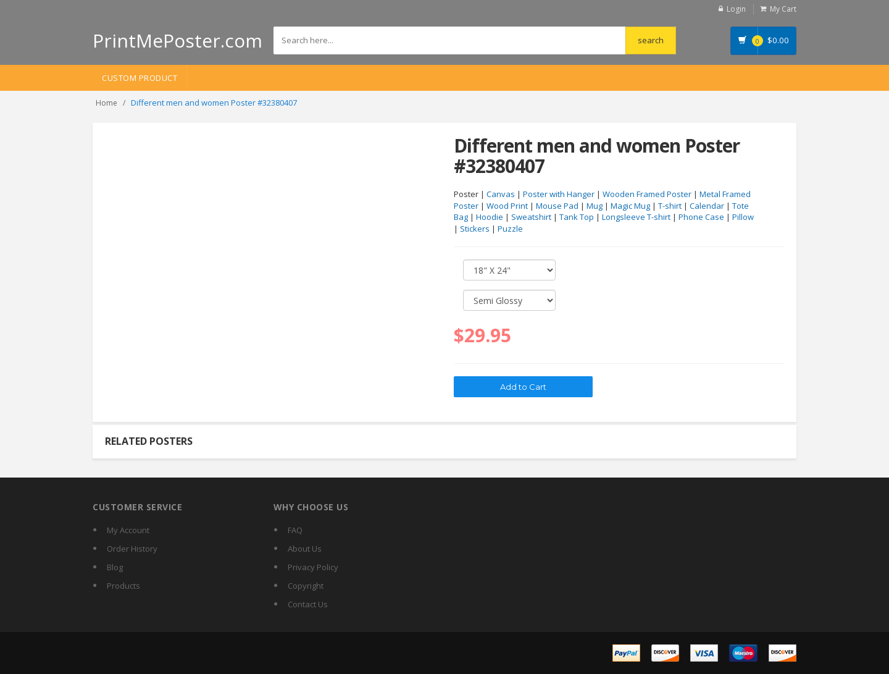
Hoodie (489, 216)
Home (106, 103)
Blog (115, 567)
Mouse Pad (557, 205)
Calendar (707, 205)
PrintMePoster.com (177, 40)
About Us (305, 548)
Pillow (743, 216)
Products (123, 585)
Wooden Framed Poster (647, 194)
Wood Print (507, 205)
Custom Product (139, 77)
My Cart (783, 9)
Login (736, 9)
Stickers (475, 228)
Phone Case (701, 216)
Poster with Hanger (559, 194)
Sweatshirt (531, 216)
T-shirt (670, 205)
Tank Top (576, 216)
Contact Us (308, 604)
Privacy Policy (313, 567)
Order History (132, 548)
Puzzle (510, 228)
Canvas (500, 194)
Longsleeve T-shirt (636, 216)
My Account (128, 530)
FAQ (295, 530)
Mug (594, 205)
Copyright (305, 585)
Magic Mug (630, 205)
